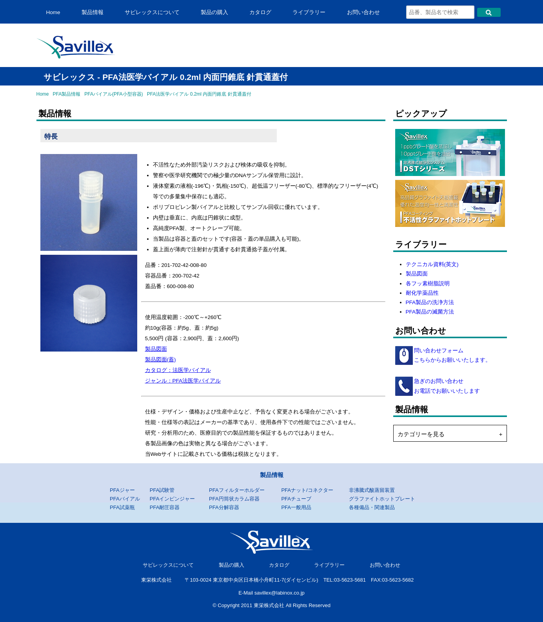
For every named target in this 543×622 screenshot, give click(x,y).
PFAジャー (122, 490)
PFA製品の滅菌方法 (430, 312)
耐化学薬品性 (422, 293)
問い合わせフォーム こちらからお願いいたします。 (452, 355)
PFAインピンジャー (172, 499)
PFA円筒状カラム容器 (234, 499)
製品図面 (156, 349)
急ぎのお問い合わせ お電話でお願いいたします (446, 386)
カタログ (260, 12)
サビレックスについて (152, 12)
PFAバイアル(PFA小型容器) (113, 94)
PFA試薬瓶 (122, 507)
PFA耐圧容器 (165, 507)
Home (53, 12)
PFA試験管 (162, 490)
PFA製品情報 (67, 94)
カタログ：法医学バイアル (178, 370)
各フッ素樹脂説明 (428, 284)
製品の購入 (214, 12)
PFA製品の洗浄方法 (430, 302)
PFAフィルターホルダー (237, 490)
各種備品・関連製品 (372, 507)
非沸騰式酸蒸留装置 (372, 490)
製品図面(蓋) (160, 360)
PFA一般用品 (296, 507)
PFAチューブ (296, 499)
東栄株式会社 (156, 580)
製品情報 (93, 12)
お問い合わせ (363, 12)
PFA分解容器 (224, 507)
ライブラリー (308, 12)
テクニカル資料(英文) (432, 264)
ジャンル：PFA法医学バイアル (183, 381)
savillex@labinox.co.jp (279, 593)
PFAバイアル (125, 499)
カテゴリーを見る (421, 434)
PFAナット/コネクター (307, 490)
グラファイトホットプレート (382, 499)
